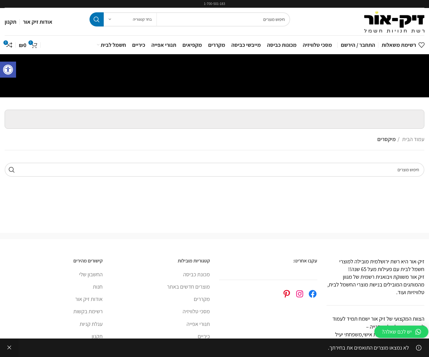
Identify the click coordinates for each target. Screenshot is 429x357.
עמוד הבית (412, 139)
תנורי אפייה (198, 323)
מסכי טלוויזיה (196, 311)
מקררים (202, 298)
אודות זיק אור (89, 298)
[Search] (190, 19)
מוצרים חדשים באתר (188, 286)
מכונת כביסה (196, 274)
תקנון (97, 336)
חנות (98, 286)
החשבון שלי (90, 274)
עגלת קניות (91, 323)
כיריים (204, 336)
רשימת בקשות (88, 311)
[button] (401, 332)
